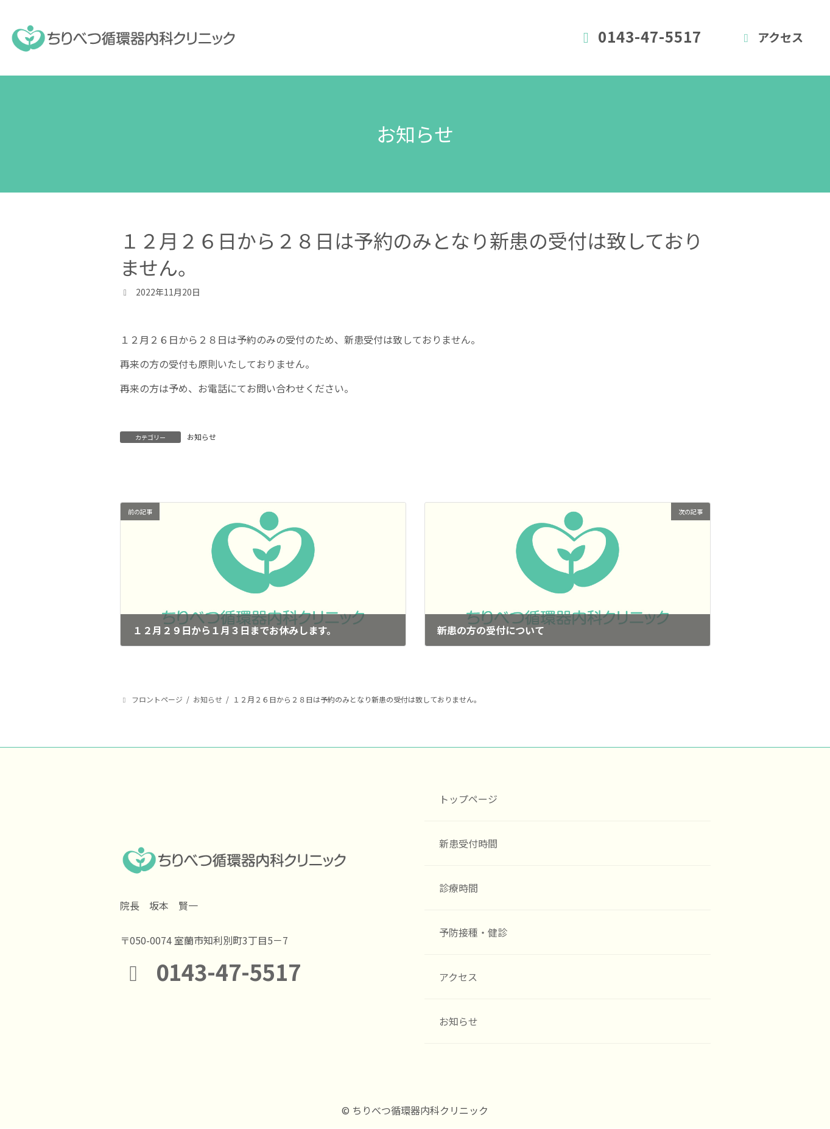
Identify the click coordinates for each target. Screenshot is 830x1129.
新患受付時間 (468, 843)
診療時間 (458, 887)
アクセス (771, 37)
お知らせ (201, 436)
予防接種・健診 (473, 932)
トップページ (468, 798)
